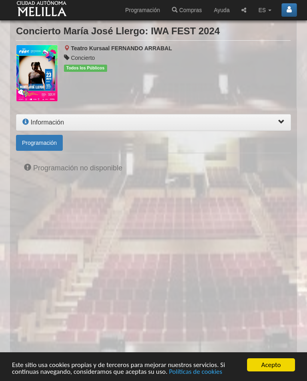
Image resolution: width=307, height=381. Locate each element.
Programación (142, 10)
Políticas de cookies (195, 372)
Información (43, 122)
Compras (187, 10)
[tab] (153, 122)
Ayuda (221, 10)
